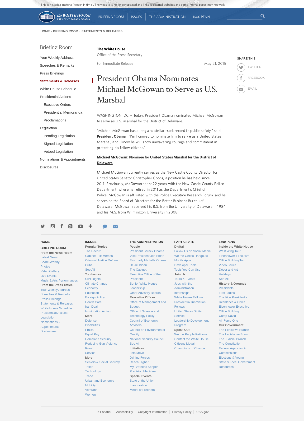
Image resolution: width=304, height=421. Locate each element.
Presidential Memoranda (63, 112)
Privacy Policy (181, 412)
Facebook (252, 77)
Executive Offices (142, 297)
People (135, 246)
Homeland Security (98, 339)
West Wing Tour (230, 251)
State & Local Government (237, 362)
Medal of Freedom (142, 390)
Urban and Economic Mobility (99, 383)
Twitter (252, 66)
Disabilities (92, 325)
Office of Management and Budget (148, 304)
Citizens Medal (184, 343)
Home (45, 31)
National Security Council (147, 339)
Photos (45, 266)
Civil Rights (92, 279)
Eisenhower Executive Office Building (234, 309)
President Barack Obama (147, 251)
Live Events (49, 276)
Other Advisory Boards (145, 293)
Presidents (226, 288)
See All (90, 269)
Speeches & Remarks (57, 65)
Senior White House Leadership (143, 286)
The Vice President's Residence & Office (233, 300)
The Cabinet (138, 269)
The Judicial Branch (232, 339)
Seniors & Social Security (102, 362)
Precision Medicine (143, 371)
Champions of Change (189, 348)
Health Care (93, 302)
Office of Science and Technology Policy (144, 314)
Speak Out (182, 330)
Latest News (49, 257)
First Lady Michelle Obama (148, 260)
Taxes (89, 367)
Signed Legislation (58, 144)
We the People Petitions (190, 334)
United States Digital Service (188, 314)
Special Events (141, 376)
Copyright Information (152, 412)
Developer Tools (185, 265)
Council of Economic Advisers (144, 323)
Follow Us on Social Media (192, 251)
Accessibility (124, 412)
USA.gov (202, 412)
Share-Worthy (50, 262)
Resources (226, 367)
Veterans (91, 390)
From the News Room (56, 252)
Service (90, 353)
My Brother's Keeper (144, 367)
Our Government (231, 325)
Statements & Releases (102, 31)
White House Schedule (58, 89)
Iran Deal (91, 306)
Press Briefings (52, 73)
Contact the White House (191, 339)
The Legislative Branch (234, 334)
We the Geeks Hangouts (191, 256)
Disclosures (49, 167)
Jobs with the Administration (184, 286)
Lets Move (137, 353)
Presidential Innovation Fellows (190, 304)
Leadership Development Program (191, 323)
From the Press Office (57, 285)
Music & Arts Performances (59, 280)
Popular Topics (96, 246)
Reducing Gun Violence (101, 343)
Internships (182, 293)
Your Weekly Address (57, 58)
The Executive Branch (234, 330)
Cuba (88, 265)
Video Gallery (50, 271)
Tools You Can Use (187, 269)
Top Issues (93, 274)
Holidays (225, 274)
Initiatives (137, 348)
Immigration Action (97, 311)
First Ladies (227, 293)
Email (252, 88)
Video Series (227, 265)
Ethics (89, 330)
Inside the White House (236, 246)
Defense (90, 320)
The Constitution (230, 343)
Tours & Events (184, 279)
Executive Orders (57, 104)
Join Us (179, 274)
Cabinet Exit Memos (99, 256)
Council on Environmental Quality (147, 332)
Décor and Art (228, 269)
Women (90, 394)
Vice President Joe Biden (147, 256)
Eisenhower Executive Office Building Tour (234, 258)
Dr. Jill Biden (138, 265)
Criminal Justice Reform (101, 260)
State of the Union (142, 380)
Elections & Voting (231, 357)
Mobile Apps (182, 260)
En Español (103, 412)
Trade (89, 376)
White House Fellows (188, 297)
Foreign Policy (94, 297)
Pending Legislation (59, 136)
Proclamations (55, 120)
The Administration (167, 17)
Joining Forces (140, 357)
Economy (91, 288)
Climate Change (96, 283)
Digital (179, 246)
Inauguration (138, 385)
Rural (88, 348)
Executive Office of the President (145, 277)
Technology (93, 371)
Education (92, 293)
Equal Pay (92, 334)
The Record (93, 251)
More (88, 316)
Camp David (227, 316)
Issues (136, 17)
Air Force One (228, 320)
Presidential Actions (55, 97)
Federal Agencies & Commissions (232, 351)
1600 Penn (201, 17)
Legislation (48, 128)
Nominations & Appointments (63, 159)
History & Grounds (233, 283)
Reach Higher (139, 362)
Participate (184, 242)
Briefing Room (111, 17)
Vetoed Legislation (58, 151)
